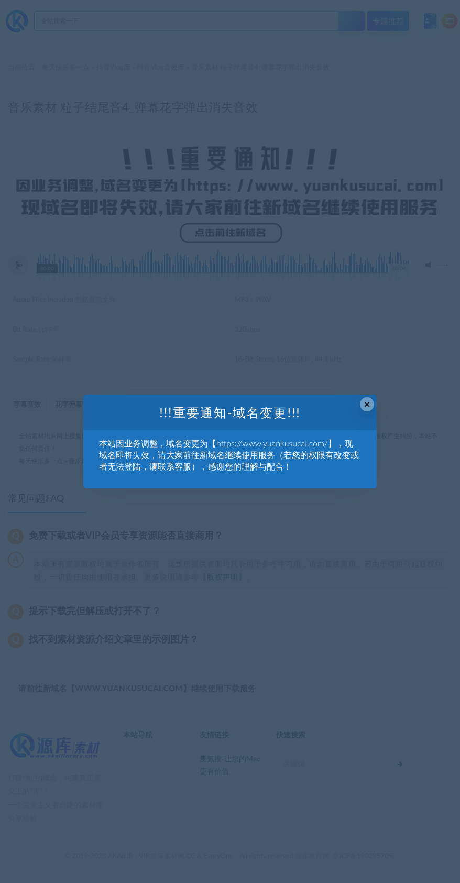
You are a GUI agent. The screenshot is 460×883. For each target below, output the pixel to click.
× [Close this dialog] (367, 404)
